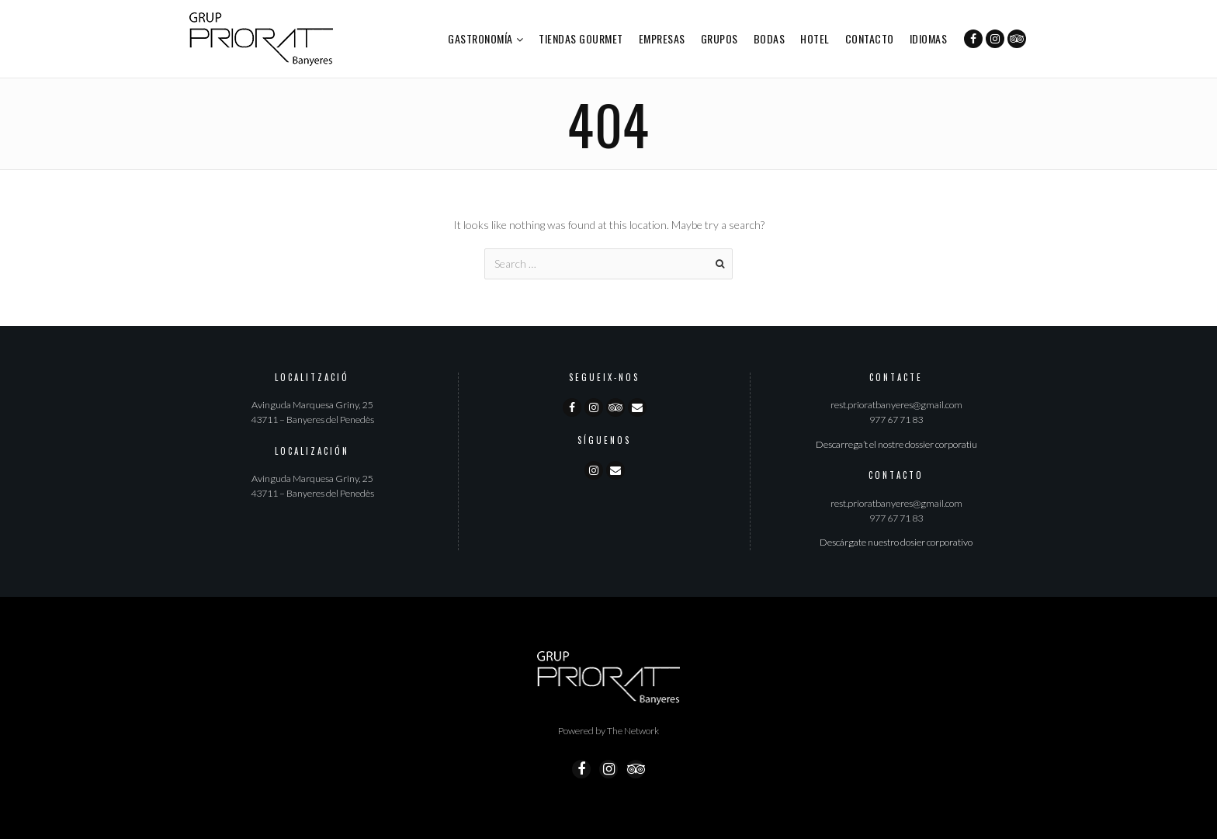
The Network (633, 731)
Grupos (719, 38)
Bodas (769, 38)
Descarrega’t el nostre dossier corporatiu (896, 444)
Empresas (662, 38)
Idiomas (929, 38)
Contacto (869, 38)
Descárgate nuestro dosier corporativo (896, 542)
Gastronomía (480, 38)
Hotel (815, 38)
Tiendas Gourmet (581, 38)
